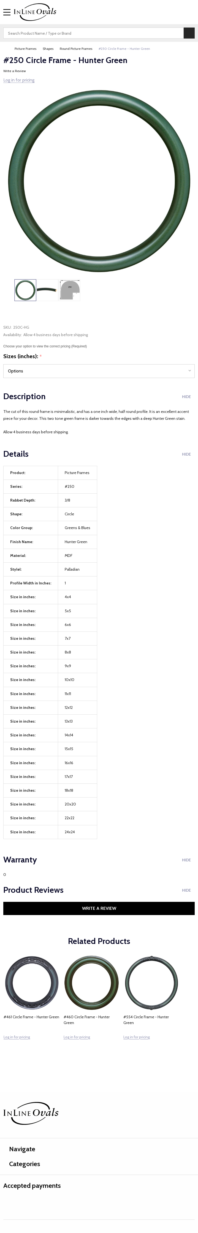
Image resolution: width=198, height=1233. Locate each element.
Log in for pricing (18, 80)
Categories (21, 1164)
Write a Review (14, 71)
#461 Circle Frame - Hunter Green (31, 1016)
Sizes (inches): (22, 356)
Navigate (19, 1149)
